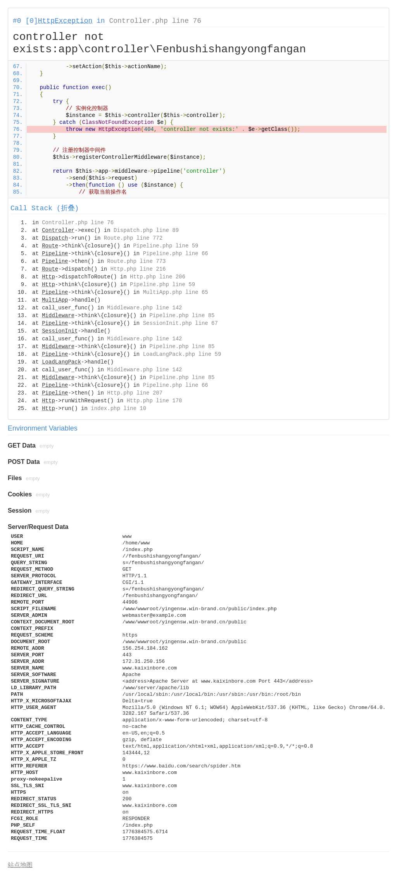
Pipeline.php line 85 (181, 315)
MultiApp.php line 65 (175, 292)
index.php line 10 (118, 408)
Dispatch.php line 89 (146, 230)
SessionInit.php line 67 (180, 323)
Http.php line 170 (154, 401)
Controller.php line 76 (155, 21)
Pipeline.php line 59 (165, 246)
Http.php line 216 (138, 269)
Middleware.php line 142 (144, 308)
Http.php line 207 (134, 393)
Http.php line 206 (157, 277)
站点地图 (20, 865)
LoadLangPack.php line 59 (182, 354)
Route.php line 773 (136, 261)
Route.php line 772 (133, 238)
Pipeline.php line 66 (175, 254)
